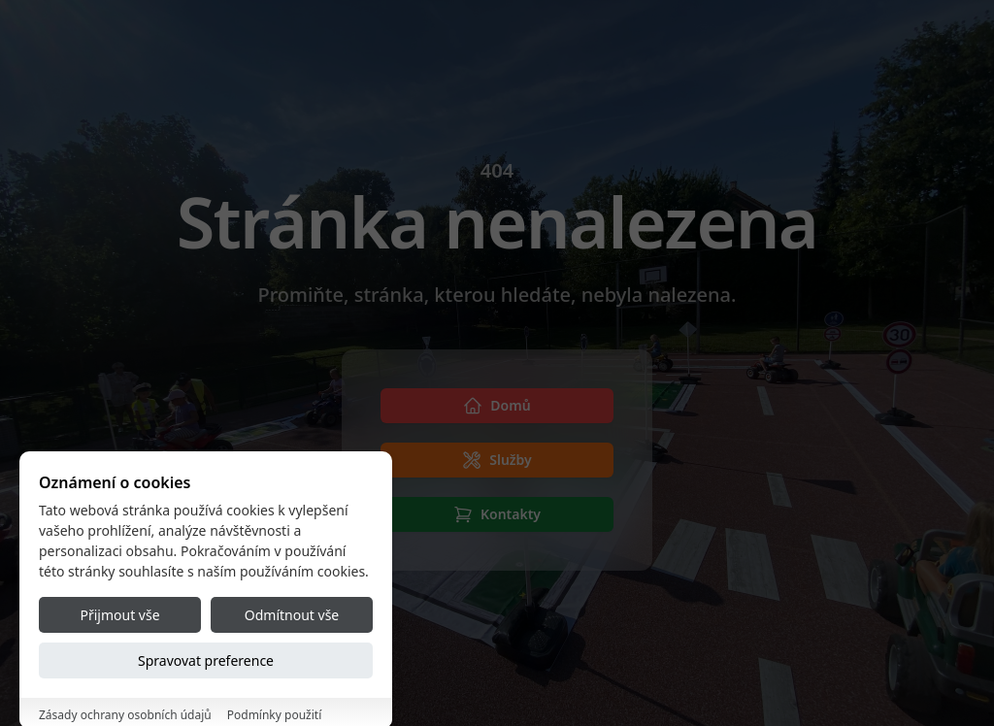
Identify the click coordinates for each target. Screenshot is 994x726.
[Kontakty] (497, 514)
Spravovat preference (206, 700)
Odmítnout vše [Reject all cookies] (292, 654)
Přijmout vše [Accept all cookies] (119, 654)
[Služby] (497, 460)
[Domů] (497, 405)
